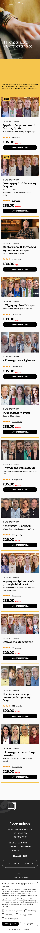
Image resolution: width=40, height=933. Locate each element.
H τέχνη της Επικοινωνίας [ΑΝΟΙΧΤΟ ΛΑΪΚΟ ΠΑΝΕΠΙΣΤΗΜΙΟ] (19, 467)
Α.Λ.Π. (20, 874)
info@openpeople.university (20, 829)
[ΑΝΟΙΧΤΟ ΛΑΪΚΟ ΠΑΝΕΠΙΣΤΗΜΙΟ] (20, 107)
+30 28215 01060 (20, 833)
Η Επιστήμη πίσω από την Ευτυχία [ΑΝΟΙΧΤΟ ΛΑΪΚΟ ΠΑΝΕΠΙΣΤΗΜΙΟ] (19, 754)
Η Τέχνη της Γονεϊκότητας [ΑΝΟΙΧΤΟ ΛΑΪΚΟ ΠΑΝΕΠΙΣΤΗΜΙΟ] (19, 305)
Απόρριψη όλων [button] (29, 924)
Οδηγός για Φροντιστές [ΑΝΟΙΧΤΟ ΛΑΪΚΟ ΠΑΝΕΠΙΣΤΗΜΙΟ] (18, 641)
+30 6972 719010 (20, 837)
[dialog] (20, 906)
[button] (20, 929)
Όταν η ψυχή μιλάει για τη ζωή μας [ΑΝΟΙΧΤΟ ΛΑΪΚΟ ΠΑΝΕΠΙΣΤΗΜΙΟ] (19, 185)
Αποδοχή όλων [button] (10, 924)
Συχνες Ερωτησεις (20, 877)
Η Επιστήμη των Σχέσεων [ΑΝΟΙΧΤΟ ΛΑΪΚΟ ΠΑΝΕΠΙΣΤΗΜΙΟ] (19, 360)
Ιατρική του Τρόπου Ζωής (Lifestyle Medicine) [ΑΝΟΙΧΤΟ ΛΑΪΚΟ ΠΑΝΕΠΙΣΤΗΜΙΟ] (19, 583)
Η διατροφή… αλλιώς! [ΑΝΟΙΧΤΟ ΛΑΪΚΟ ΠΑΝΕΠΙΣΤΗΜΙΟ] (17, 525)
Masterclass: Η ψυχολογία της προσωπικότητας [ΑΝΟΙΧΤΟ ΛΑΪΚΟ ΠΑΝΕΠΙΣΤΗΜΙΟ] (19, 248)
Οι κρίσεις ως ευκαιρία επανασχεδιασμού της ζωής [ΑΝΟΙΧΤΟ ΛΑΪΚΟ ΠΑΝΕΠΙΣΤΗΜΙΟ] (17, 697)
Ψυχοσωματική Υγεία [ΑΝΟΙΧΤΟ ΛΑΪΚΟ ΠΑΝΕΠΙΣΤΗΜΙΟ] (16, 412)
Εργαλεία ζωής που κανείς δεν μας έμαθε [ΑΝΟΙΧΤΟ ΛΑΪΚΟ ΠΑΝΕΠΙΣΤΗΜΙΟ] (19, 127)
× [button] (37, 882)
